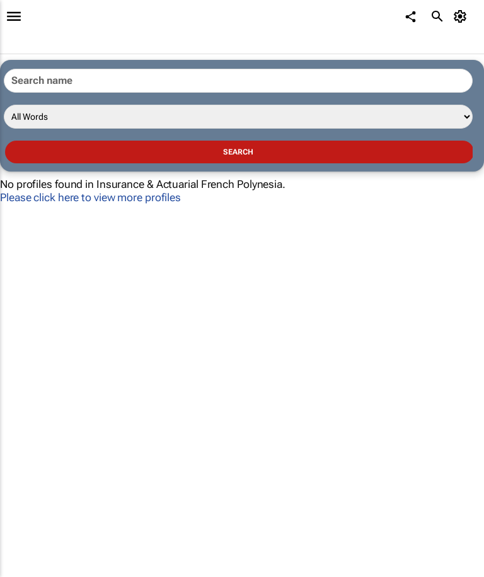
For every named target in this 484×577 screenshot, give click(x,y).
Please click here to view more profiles (90, 197)
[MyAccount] (462, 16)
